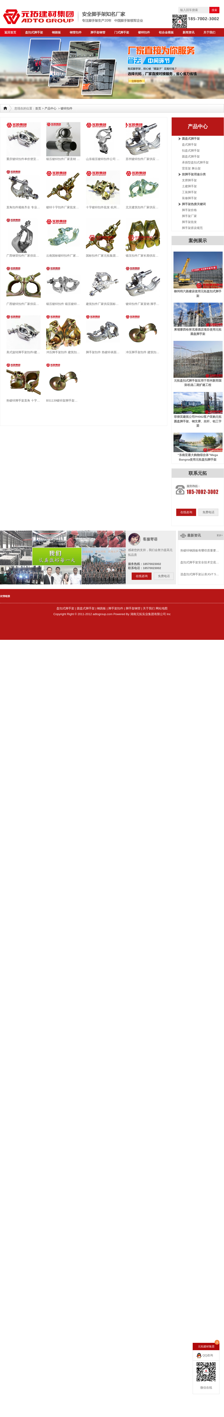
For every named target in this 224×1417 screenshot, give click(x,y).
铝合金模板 (166, 32)
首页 (38, 108)
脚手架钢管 (98, 32)
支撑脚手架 (189, 180)
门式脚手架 (121, 32)
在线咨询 (186, 512)
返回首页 (10, 32)
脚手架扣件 (115, 608)
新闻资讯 (189, 32)
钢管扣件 (76, 32)
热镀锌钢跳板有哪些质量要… (199, 550)
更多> (220, 535)
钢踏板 (56, 32)
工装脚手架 (189, 192)
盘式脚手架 (189, 144)
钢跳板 (101, 608)
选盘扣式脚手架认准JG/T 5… (199, 574)
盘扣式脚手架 (34, 32)
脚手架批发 (189, 222)
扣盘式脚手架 (191, 150)
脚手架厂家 (189, 216)
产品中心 (50, 108)
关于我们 (209, 32)
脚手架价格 (189, 210)
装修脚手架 (189, 198)
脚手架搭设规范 (192, 228)
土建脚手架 (189, 186)
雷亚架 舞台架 (191, 168)
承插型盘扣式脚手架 (195, 162)
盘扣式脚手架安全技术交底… (199, 562)
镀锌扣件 (144, 32)
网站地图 (162, 608)
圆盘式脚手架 (191, 156)
